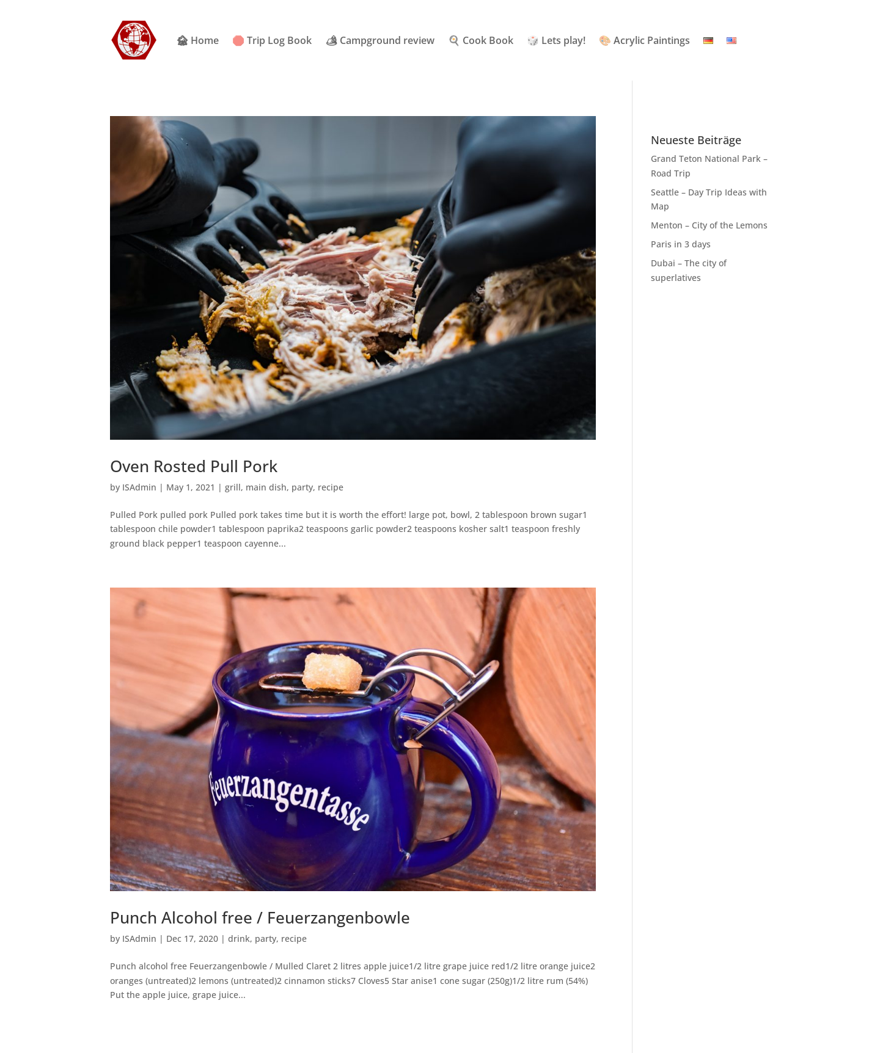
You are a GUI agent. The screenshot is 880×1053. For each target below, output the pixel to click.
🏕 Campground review (380, 40)
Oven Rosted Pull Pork (193, 466)
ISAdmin (139, 487)
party (302, 487)
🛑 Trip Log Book (272, 40)
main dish (266, 487)
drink (239, 938)
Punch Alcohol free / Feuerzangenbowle (260, 917)
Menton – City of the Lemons (709, 225)
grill (233, 487)
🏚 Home (197, 40)
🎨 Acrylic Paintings (644, 40)
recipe (330, 487)
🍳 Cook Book (480, 40)
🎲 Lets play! (556, 40)
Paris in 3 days (681, 244)
